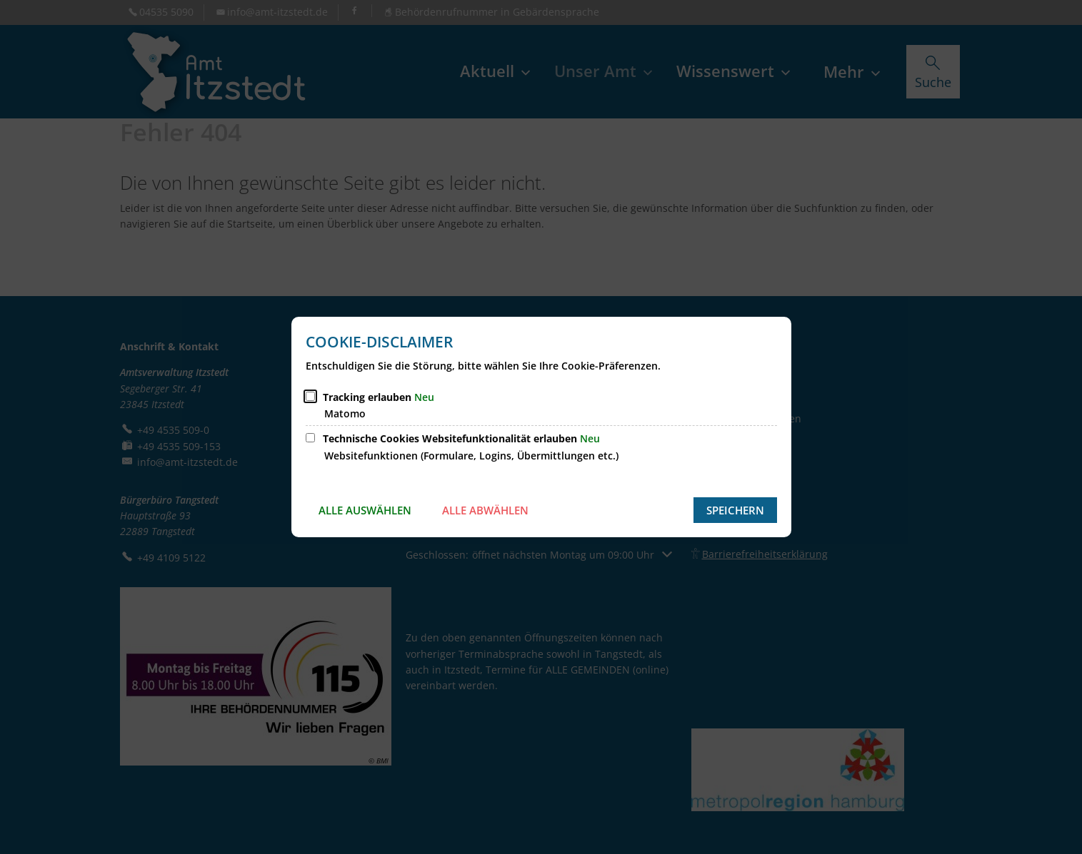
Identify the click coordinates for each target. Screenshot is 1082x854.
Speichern (735, 510)
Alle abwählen (485, 510)
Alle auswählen (365, 510)
